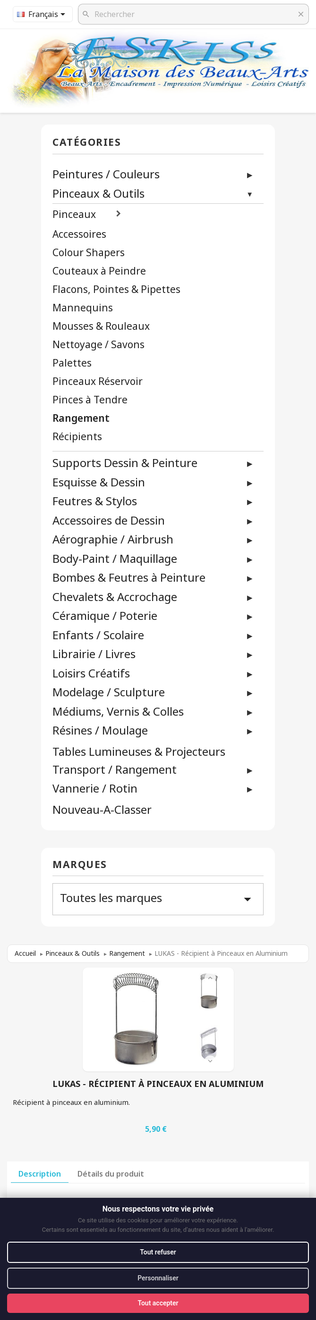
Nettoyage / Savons (98, 344)
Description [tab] (39, 1174)
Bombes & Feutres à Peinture (128, 577)
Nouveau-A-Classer (102, 809)
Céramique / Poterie (104, 615)
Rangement (81, 418)
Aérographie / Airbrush (112, 539)
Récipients (77, 436)
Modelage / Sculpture (108, 692)
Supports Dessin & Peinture (124, 462)
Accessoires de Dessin (108, 520)
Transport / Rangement (114, 769)
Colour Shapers (88, 252)
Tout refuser (158, 1252)
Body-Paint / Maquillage (114, 558)
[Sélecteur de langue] (43, 14)
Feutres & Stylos (94, 501)
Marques (79, 865)
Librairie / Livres (94, 653)
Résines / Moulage (100, 730)
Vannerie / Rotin (94, 788)
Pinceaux (74, 214)
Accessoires (79, 234)
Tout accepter (157, 1303)
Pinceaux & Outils (98, 193)
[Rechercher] (193, 14)
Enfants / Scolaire (98, 635)
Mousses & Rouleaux (101, 326)
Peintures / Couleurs (106, 174)
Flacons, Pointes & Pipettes (116, 289)
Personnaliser (158, 1278)
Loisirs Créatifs (91, 673)
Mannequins (82, 307)
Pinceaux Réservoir (97, 381)
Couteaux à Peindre (99, 271)
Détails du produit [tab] (110, 1174)
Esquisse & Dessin (98, 482)
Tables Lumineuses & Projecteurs (138, 751)
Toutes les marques (158, 899)
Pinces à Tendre (90, 399)
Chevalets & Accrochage (114, 596)
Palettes (72, 363)
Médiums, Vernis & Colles (118, 711)
